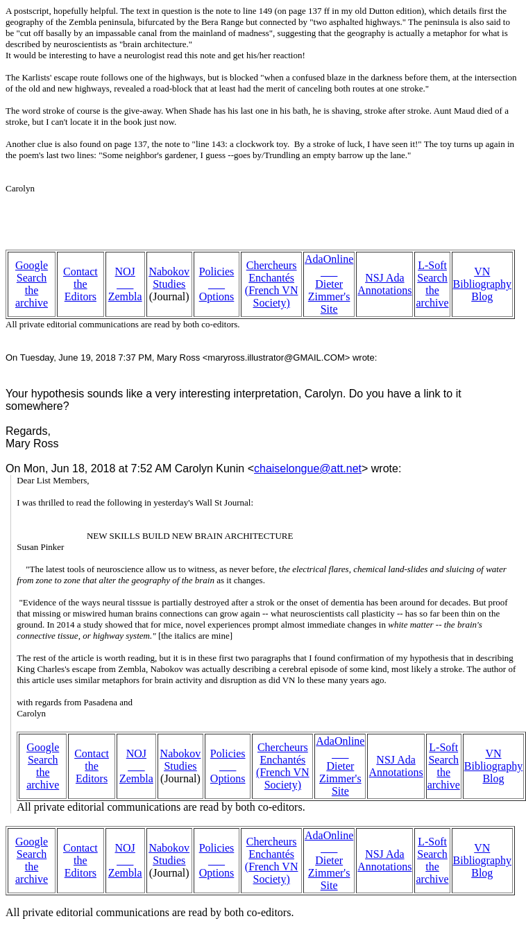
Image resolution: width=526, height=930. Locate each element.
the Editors (80, 290)
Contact (80, 271)
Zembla (125, 296)
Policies (217, 271)
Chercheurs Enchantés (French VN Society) (271, 284)
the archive (31, 296)
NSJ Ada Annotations (384, 284)
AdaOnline (329, 259)
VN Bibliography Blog (482, 284)
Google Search (31, 271)
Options (217, 296)
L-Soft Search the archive (432, 284)
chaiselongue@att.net (308, 468)
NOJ (125, 271)
